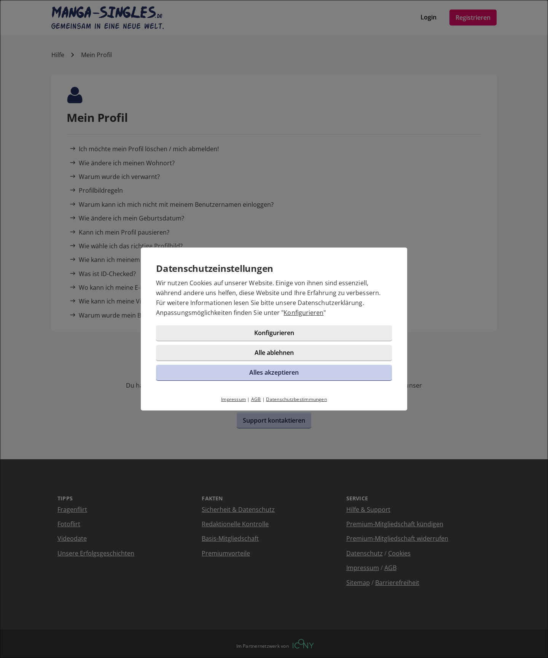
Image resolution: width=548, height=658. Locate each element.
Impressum (233, 399)
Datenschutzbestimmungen (296, 399)
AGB (256, 399)
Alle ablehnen (274, 352)
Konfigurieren (303, 312)
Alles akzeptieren (274, 372)
